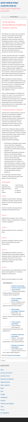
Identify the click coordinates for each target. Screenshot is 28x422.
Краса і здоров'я (5, 385)
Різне (2, 406)
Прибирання (4, 397)
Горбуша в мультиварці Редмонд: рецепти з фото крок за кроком (18, 287)
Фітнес (2, 409)
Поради (3, 394)
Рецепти (3, 400)
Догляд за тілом (5, 376)
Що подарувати (5, 413)
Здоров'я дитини (5, 382)
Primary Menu (14, 16)
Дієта (2, 369)
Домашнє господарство (7, 379)
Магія (2, 388)
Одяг (2, 391)
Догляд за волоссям (6, 373)
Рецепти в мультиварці (13, 355)
